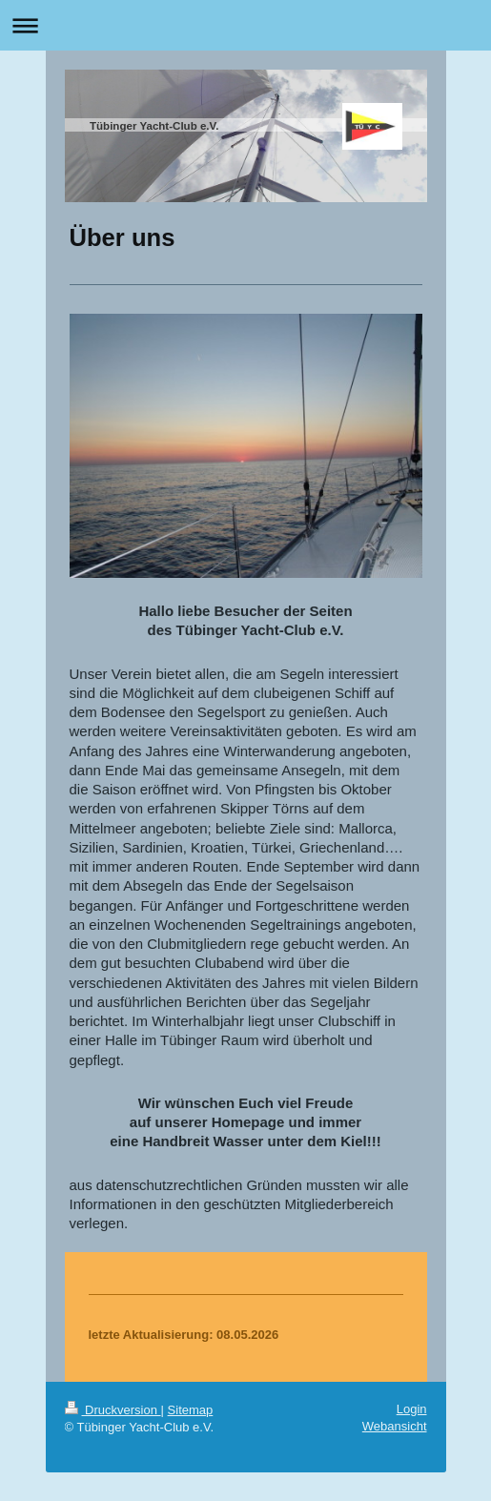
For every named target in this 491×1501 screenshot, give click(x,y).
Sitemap (191, 1410)
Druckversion (113, 1410)
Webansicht (394, 1426)
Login (412, 1409)
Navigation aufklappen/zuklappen (245, 25)
